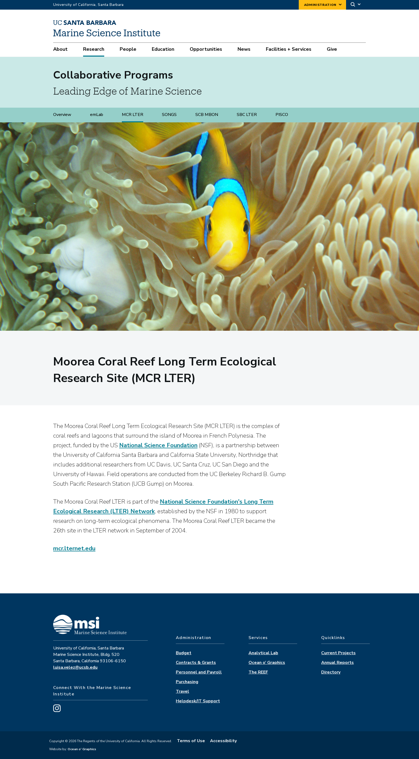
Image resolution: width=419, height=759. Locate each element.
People (128, 49)
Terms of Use (191, 741)
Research (93, 49)
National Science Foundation (158, 445)
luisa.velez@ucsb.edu (75, 667)
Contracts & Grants (196, 662)
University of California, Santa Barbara (88, 4)
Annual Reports (337, 662)
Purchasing (187, 682)
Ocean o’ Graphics (267, 662)
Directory (330, 672)
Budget (183, 653)
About (60, 49)
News (244, 49)
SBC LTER (247, 115)
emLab (96, 115)
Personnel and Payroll (199, 672)
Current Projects (338, 653)
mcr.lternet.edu (74, 548)
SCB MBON (206, 115)
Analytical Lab (263, 653)
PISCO (282, 115)
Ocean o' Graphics (81, 749)
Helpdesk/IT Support (198, 701)
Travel (182, 691)
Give (332, 49)
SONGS (169, 115)
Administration (320, 5)
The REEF (258, 672)
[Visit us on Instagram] (57, 711)
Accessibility (223, 741)
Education (163, 49)
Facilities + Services (288, 49)
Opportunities (206, 49)
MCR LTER (132, 115)
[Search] (356, 5)
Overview (62, 115)
